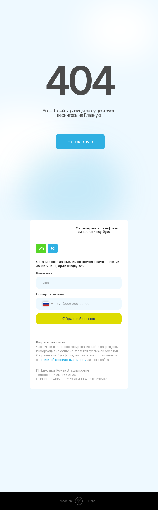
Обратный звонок (78, 318)
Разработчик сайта (50, 342)
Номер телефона (50, 294)
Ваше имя (44, 273)
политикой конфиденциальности (62, 360)
